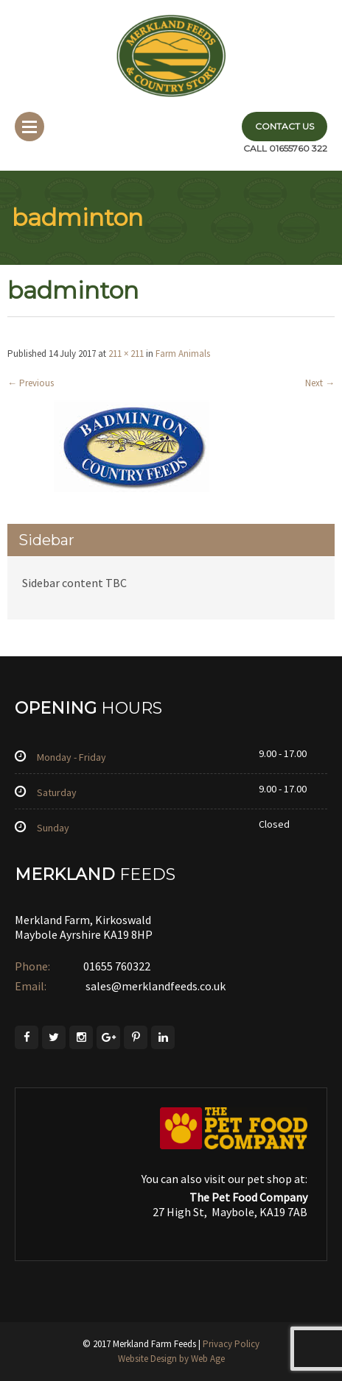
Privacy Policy (231, 1344)
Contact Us (284, 126)
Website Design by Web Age (171, 1358)
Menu (29, 126)
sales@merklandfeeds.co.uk (154, 986)
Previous (30, 383)
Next (320, 383)
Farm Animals (183, 353)
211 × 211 (126, 353)
